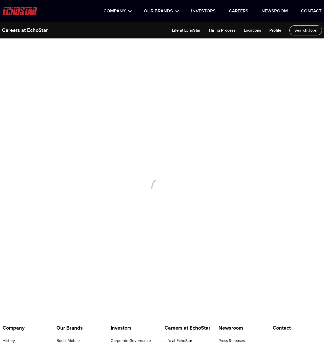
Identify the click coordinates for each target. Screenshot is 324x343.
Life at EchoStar (186, 30)
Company (115, 11)
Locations (252, 30)
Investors (203, 11)
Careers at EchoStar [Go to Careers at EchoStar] (187, 328)
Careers (238, 11)
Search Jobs (305, 30)
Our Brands (158, 11)
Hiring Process (222, 30)
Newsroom (274, 11)
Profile (275, 30)
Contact (311, 11)
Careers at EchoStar (25, 30)
